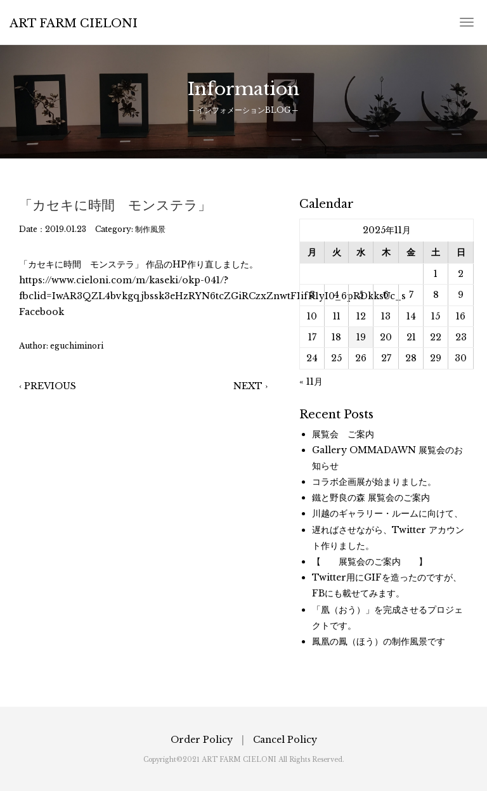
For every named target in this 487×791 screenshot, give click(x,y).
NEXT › (250, 386)
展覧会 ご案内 (343, 434)
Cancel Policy (285, 739)
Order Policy (202, 739)
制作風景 (150, 229)
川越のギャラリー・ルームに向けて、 (387, 513)
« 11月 (311, 381)
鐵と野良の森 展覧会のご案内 (371, 497)
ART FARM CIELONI (74, 23)
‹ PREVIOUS (47, 386)
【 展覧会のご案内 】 (369, 561)
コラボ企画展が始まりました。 (374, 481)
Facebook (41, 312)
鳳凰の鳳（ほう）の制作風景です (378, 641)
